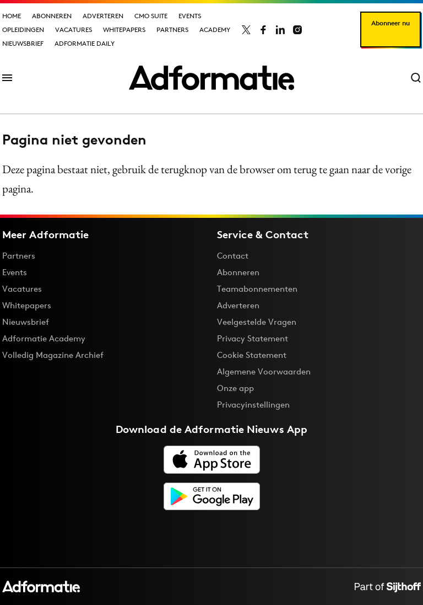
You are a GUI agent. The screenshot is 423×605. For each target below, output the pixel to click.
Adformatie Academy (43, 338)
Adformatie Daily (85, 43)
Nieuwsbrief (23, 43)
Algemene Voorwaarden (264, 371)
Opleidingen (23, 29)
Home (11, 16)
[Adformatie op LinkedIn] (280, 29)
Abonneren (52, 16)
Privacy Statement (252, 338)
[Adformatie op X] (246, 29)
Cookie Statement (251, 355)
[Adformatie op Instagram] (297, 29)
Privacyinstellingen (253, 405)
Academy (214, 29)
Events (189, 16)
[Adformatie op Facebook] (263, 29)
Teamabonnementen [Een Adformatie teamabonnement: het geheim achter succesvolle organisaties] (257, 288)
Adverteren (103, 16)
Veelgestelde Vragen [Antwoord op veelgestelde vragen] (256, 322)
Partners (172, 29)
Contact (232, 255)
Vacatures (73, 29)
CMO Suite (150, 16)
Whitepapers (124, 29)
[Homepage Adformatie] (211, 78)
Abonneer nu (390, 23)
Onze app (235, 388)
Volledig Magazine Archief (53, 355)
